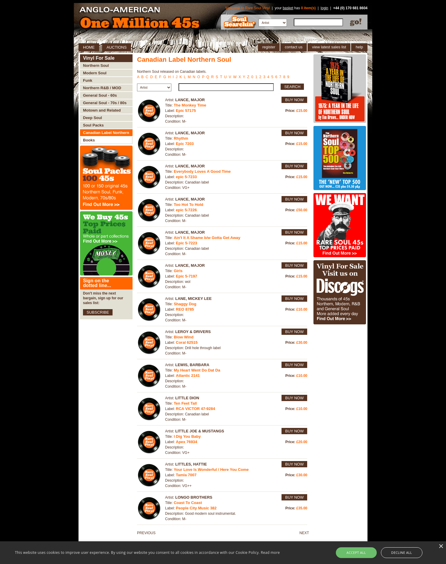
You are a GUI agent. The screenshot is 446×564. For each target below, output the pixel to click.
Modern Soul (95, 73)
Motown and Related (102, 110)
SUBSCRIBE (98, 312)
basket (288, 8)
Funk (87, 80)
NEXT (304, 533)
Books (89, 140)
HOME (89, 47)
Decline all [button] (401, 552)
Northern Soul (96, 65)
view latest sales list (329, 47)
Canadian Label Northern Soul (106, 133)
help (359, 47)
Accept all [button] (356, 552)
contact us (293, 47)
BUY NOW (294, 100)
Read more (270, 552)
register (268, 47)
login (324, 8)
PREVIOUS (146, 533)
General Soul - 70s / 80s (105, 103)
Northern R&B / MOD (102, 88)
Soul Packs (93, 125)
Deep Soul (92, 117)
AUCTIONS (117, 47)
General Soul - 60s (100, 95)
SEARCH (292, 86)
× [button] (441, 546)
